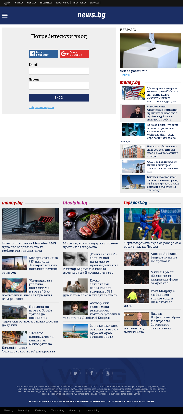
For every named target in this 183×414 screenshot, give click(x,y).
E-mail (33, 64)
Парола (34, 79)
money (132, 83)
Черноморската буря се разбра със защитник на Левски (152, 244)
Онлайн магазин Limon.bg (95, 2)
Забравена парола (41, 107)
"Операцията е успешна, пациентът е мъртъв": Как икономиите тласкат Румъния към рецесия (27, 289)
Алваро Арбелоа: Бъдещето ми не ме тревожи (164, 257)
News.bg (8, 410)
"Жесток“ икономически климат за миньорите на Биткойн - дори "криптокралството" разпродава (28, 342)
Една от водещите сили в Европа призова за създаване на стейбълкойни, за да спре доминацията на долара (149, 133)
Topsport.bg (57, 410)
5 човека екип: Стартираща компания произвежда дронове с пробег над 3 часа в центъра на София (162, 113)
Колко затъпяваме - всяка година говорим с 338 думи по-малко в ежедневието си (90, 287)
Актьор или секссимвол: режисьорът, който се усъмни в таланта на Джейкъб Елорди (91, 310)
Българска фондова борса (80, 2)
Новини (19, 2)
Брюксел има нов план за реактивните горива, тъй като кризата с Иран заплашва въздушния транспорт (163, 183)
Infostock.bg (92, 410)
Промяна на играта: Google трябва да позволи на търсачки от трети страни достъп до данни (30, 316)
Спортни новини (63, 2)
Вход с (43, 54)
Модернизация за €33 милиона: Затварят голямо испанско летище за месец (30, 265)
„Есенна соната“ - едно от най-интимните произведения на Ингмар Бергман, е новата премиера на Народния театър (90, 263)
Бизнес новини (32, 2)
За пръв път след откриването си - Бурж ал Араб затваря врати (104, 331)
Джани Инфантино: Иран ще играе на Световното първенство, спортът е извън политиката (152, 323)
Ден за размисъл (133, 71)
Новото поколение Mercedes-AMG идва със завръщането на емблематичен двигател (29, 247)
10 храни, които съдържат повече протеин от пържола (90, 245)
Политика (125, 75)
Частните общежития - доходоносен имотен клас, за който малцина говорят (162, 151)
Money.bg (23, 410)
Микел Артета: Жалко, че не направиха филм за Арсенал (165, 277)
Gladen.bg (75, 410)
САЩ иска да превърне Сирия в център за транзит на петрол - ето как (162, 166)
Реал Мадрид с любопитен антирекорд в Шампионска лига (149, 298)
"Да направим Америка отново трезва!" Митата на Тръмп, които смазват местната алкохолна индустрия (162, 94)
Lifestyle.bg (40, 410)
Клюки (46, 2)
